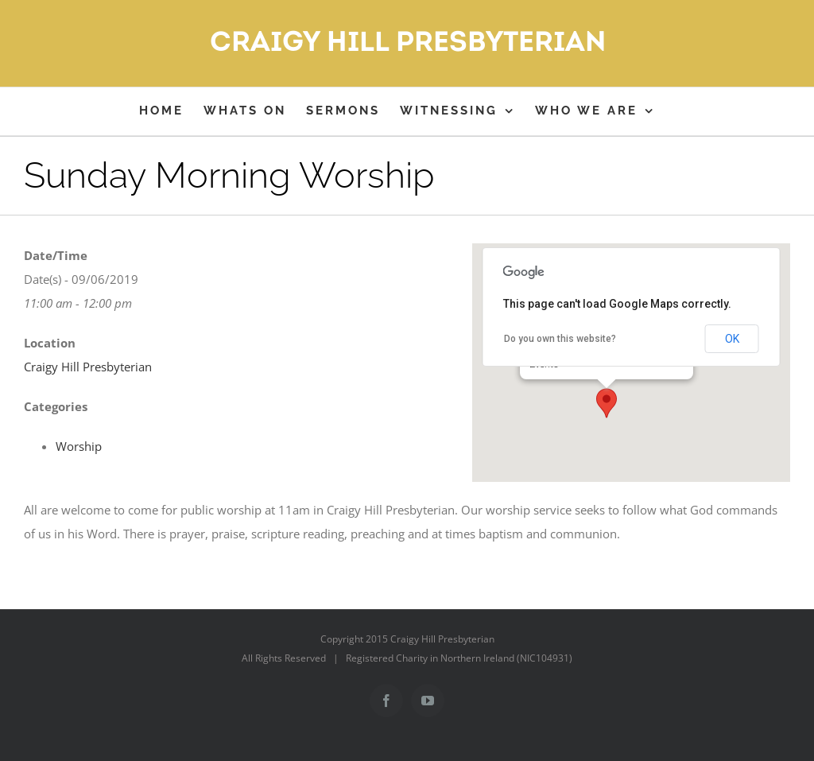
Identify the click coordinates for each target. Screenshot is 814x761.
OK (732, 338)
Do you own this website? (560, 338)
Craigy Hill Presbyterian (88, 367)
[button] (606, 403)
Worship (79, 446)
